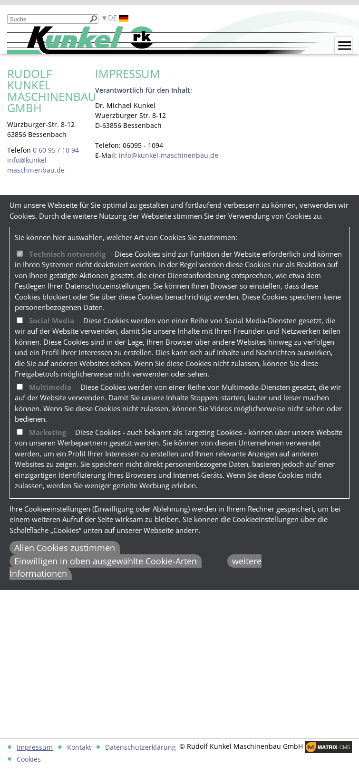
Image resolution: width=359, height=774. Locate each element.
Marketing (47, 432)
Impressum (35, 747)
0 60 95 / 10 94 (56, 150)
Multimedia (50, 387)
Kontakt (79, 747)
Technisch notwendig (67, 254)
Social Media (51, 320)
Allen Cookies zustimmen (64, 547)
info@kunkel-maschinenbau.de (168, 155)
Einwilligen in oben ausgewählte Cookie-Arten (105, 561)
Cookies (29, 759)
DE (118, 17)
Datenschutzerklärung (140, 747)
